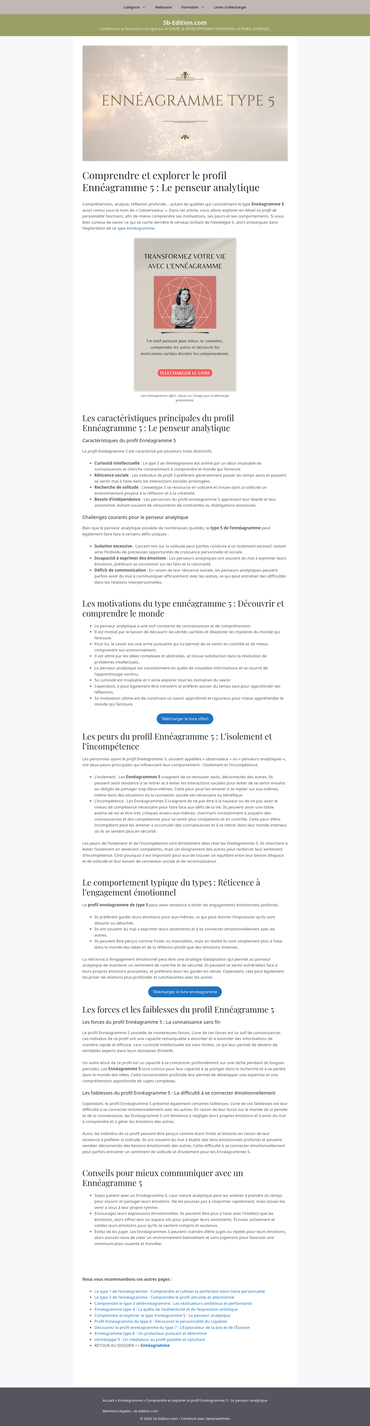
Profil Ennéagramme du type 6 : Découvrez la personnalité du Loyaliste (160, 1321)
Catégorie (137, 7)
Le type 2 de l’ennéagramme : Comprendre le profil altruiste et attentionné (164, 1297)
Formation (195, 7)
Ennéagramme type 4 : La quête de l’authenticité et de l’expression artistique (166, 1309)
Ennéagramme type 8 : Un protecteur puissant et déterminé (150, 1333)
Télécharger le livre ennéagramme (185, 991)
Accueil (108, 1400)
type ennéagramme (135, 228)
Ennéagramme (130, 1400)
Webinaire (163, 7)
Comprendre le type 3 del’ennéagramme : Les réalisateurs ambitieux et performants (173, 1303)
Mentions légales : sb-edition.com (130, 1411)
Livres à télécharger (230, 7)
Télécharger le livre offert (185, 718)
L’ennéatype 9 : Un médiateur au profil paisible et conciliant (149, 1339)
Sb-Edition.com (185, 22)
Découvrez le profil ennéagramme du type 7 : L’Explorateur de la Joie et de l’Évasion (172, 1327)
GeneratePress (218, 1418)
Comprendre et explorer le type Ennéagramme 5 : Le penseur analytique (162, 1315)
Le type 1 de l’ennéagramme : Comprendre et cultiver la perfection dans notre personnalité (179, 1291)
